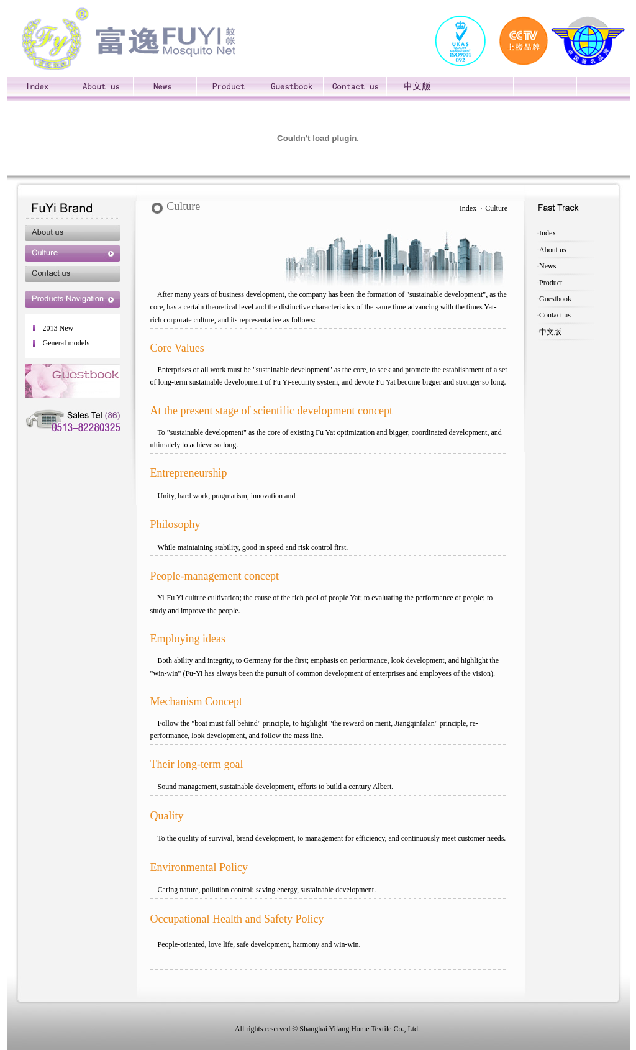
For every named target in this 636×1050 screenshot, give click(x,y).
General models (65, 343)
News (547, 266)
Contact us (555, 315)
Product (550, 282)
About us (552, 249)
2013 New (57, 328)
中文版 (550, 331)
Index (547, 233)
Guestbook (555, 298)
